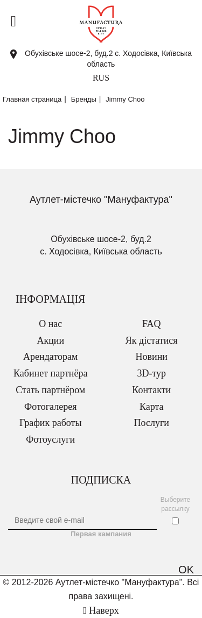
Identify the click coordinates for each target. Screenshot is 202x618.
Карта (152, 406)
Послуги (151, 422)
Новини (152, 356)
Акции (50, 340)
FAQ (151, 323)
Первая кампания (101, 534)
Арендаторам (50, 356)
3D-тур (151, 373)
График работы (50, 422)
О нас (50, 323)
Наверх (101, 610)
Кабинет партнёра (50, 373)
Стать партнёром (50, 390)
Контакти (151, 390)
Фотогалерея (50, 406)
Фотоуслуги (50, 439)
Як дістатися (152, 340)
